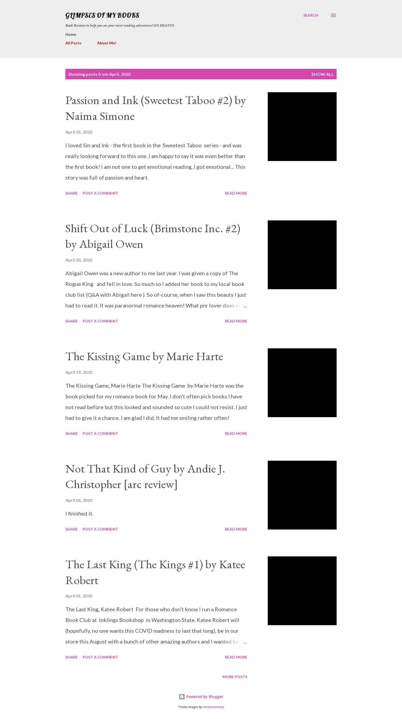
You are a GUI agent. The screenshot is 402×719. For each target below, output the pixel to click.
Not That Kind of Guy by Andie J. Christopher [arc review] (145, 476)
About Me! (106, 43)
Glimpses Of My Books (102, 15)
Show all (322, 74)
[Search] (310, 15)
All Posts (73, 43)
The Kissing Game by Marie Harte (144, 356)
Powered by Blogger (201, 696)
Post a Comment (100, 193)
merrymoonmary (213, 707)
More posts (235, 676)
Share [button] (71, 193)
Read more (236, 193)
